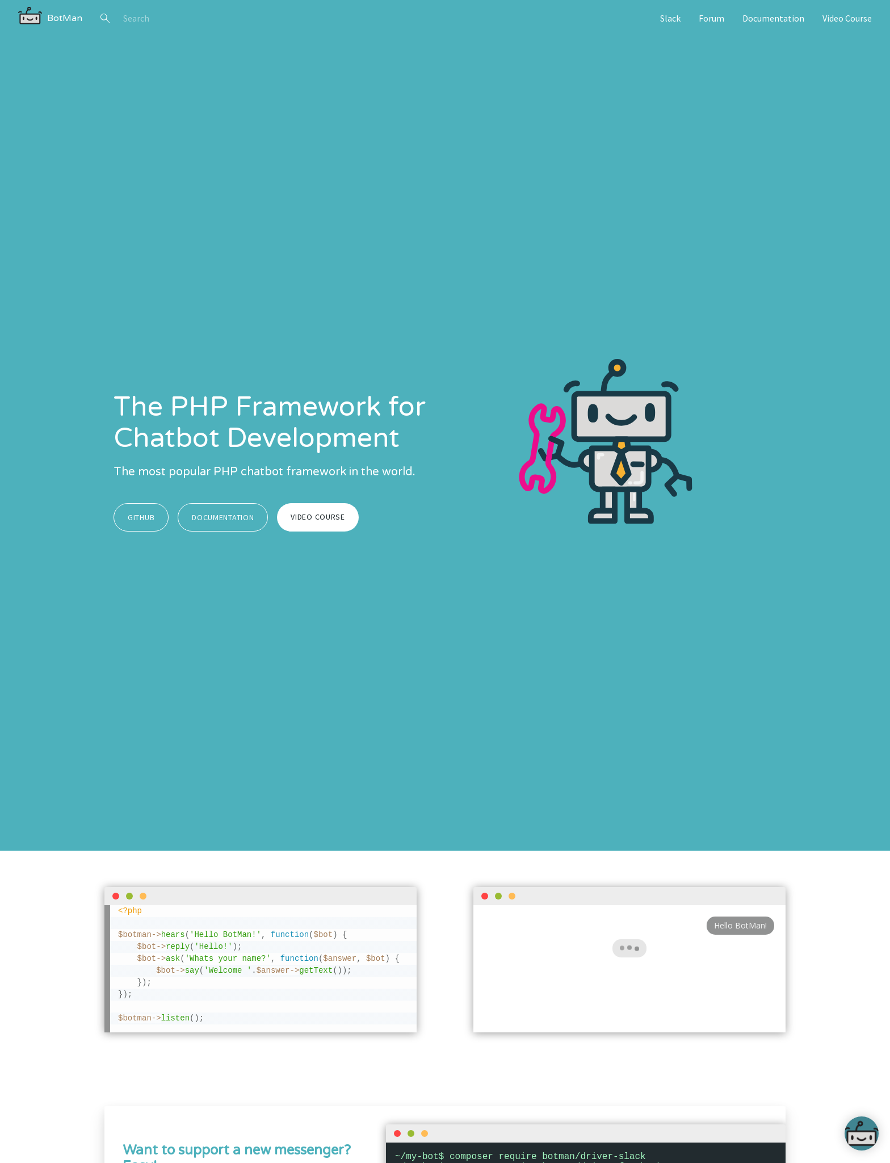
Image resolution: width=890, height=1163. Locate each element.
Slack (670, 18)
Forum (711, 18)
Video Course (847, 18)
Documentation (773, 18)
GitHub (141, 517)
